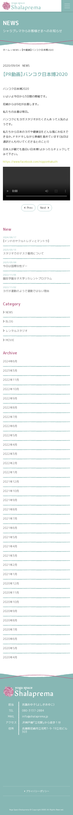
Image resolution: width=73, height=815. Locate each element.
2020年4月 (10, 657)
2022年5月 (10, 435)
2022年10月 (11, 389)
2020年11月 (11, 592)
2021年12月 (11, 481)
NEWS (26, 65)
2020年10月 (11, 602)
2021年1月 (10, 574)
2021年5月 (10, 537)
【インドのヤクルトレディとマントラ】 (26, 241)
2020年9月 (10, 611)
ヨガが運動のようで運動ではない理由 (26, 291)
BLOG (9, 321)
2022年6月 (10, 426)
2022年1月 (10, 472)
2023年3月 (10, 370)
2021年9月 (10, 500)
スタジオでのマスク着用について (23, 253)
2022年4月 (10, 444)
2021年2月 (10, 565)
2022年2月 (10, 463)
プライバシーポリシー (37, 791)
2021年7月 (10, 518)
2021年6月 (10, 528)
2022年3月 (10, 454)
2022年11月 (11, 380)
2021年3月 (10, 555)
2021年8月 (10, 509)
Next (43, 208)
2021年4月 (10, 546)
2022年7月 (10, 417)
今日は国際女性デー (15, 266)
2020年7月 (10, 629)
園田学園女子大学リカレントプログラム (27, 278)
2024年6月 (10, 361)
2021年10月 (11, 491)
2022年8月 (10, 407)
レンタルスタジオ (16, 331)
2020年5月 (10, 648)
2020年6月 (10, 639)
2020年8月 (10, 620)
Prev (30, 208)
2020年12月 (11, 583)
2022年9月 (10, 398)
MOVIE (10, 340)
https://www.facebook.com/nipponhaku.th (30, 161)
